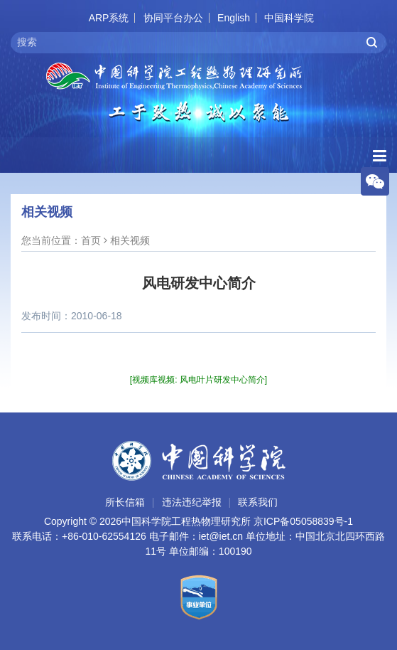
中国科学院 (289, 17)
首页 (91, 240)
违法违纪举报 (192, 502)
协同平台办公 (173, 18)
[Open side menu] (379, 156)
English (233, 17)
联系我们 (258, 502)
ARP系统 (109, 17)
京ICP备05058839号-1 (303, 521)
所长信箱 (125, 502)
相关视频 (130, 240)
